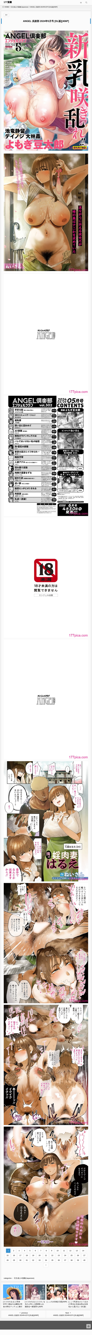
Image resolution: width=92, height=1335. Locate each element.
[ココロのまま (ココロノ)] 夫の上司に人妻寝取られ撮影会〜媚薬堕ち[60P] (35, 1304)
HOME (5, 7)
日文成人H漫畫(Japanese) (19, 7)
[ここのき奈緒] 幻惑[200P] (57, 1302)
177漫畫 (8, 2)
